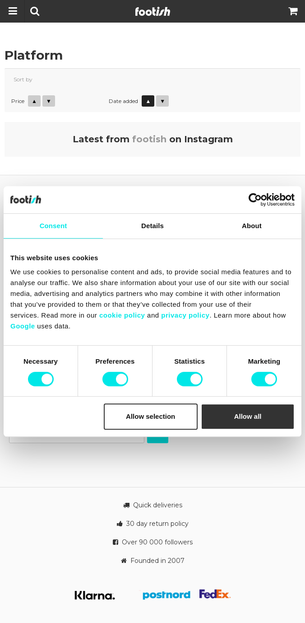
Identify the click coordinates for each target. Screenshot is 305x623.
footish (149, 139)
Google (22, 326)
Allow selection (150, 416)
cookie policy (122, 315)
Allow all (248, 416)
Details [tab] (152, 226)
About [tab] (252, 226)
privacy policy (185, 315)
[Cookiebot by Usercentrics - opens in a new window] (255, 199)
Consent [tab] (53, 226)
